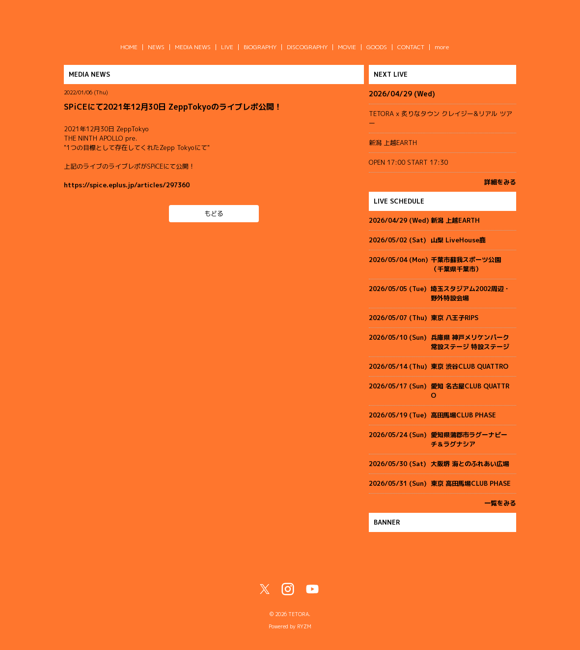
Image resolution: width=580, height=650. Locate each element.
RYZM (304, 626)
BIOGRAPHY (260, 47)
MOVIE (347, 47)
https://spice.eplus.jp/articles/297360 (127, 184)
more (442, 47)
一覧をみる (500, 503)
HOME (129, 47)
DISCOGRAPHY (307, 47)
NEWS (156, 47)
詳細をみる (500, 181)
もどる (213, 213)
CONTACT (410, 47)
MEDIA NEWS (193, 47)
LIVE (227, 47)
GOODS (376, 47)
